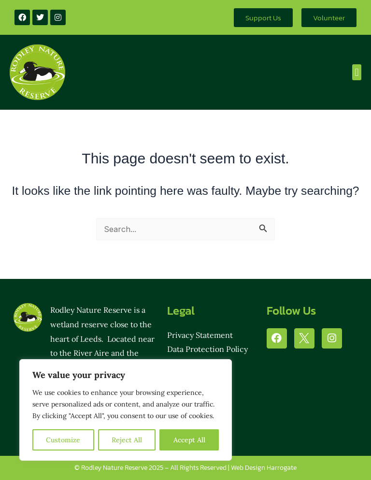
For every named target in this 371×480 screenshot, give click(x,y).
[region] (125, 410)
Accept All (189, 440)
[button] (356, 72)
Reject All (127, 440)
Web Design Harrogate (264, 468)
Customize (63, 440)
